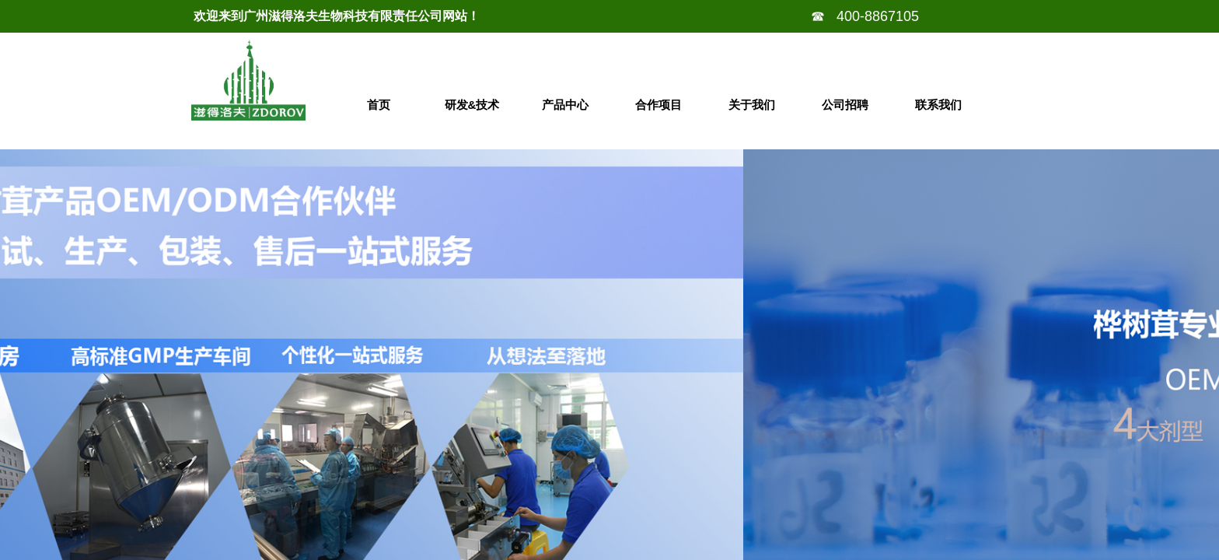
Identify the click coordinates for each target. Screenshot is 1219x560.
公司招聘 (845, 104)
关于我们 (751, 104)
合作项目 (658, 104)
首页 (378, 104)
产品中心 (565, 104)
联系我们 (938, 104)
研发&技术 (472, 104)
